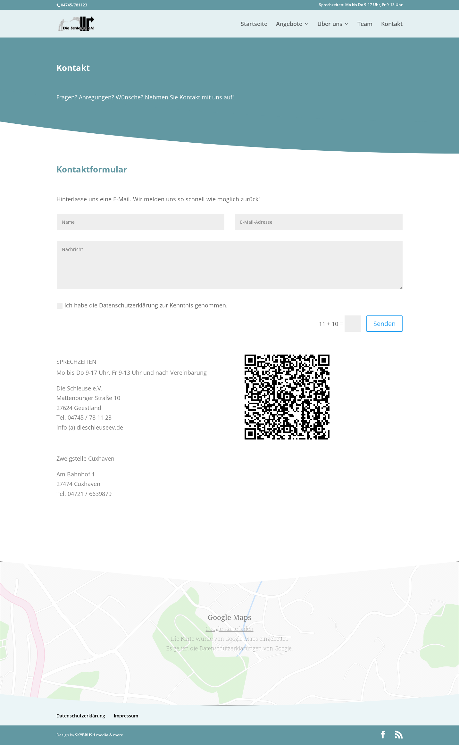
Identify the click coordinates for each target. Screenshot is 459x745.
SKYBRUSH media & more (99, 735)
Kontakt (392, 24)
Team (364, 24)
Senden (384, 323)
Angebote (289, 24)
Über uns (329, 24)
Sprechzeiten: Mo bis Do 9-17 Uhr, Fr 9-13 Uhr (361, 5)
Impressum (126, 716)
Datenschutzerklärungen (230, 648)
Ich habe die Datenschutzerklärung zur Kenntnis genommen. (142, 305)
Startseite (254, 24)
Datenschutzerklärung (80, 716)
